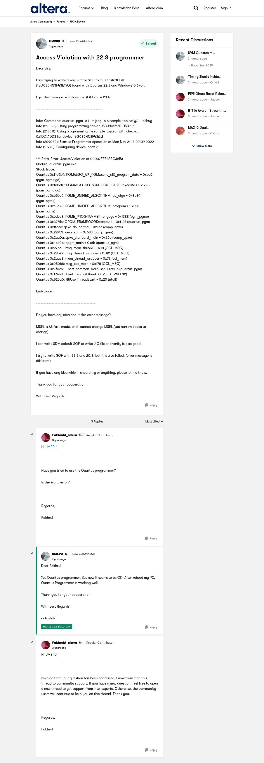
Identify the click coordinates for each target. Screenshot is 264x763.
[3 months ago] (197, 58)
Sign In (226, 8)
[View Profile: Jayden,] (180, 97)
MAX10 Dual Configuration (199, 128)
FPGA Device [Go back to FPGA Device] (77, 21)
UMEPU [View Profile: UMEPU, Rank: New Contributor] (54, 41)
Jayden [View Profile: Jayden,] (215, 99)
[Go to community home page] (50, 8)
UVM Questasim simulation (200, 53)
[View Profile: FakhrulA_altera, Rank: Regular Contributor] (45, 437)
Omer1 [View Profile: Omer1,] (214, 82)
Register (209, 8)
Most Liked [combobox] (154, 422)
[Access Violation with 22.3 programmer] (59, 440)
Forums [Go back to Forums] (61, 21)
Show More (202, 146)
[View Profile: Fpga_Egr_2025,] (180, 56)
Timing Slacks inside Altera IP (203, 77)
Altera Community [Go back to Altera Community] (41, 21)
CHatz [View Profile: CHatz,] (214, 133)
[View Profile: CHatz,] (180, 131)
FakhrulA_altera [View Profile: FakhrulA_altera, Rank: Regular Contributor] (64, 435)
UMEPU (50, 447)
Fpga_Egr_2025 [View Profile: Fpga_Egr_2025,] (202, 65)
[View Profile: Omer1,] (180, 80)
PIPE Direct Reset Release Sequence (207, 94)
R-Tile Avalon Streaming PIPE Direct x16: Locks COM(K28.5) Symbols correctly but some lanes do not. (207, 111)
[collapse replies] (32, 434)
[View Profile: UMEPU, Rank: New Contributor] (41, 43)
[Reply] (151, 405)
